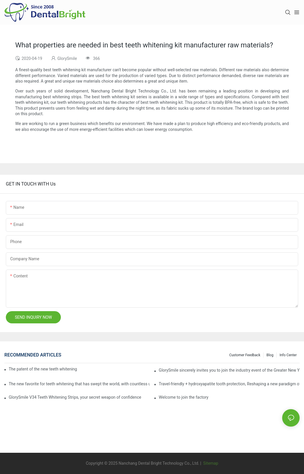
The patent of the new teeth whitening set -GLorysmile (43, 369)
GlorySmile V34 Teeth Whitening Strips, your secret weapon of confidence (75, 397)
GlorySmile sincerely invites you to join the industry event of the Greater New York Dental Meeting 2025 (229, 370)
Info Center (288, 355)
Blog (269, 355)
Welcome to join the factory (183, 397)
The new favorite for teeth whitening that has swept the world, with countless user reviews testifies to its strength (79, 384)
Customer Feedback (244, 355)
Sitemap (210, 463)
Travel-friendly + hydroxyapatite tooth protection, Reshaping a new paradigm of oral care (229, 384)
